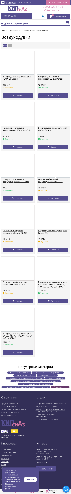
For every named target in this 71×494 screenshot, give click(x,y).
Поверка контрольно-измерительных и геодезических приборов (50, 410)
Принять (30, 479)
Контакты (5, 459)
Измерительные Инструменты (47, 372)
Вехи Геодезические (19, 372)
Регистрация (62, 2)
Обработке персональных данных (10, 486)
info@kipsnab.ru (45, 10)
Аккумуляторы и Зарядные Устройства (25, 378)
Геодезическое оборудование (47, 406)
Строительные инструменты (47, 419)
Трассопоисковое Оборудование (35, 384)
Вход (53, 2)
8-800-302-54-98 (42, 459)
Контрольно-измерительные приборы (51, 403)
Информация (6, 455)
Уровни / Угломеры (21, 381)
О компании (6, 449)
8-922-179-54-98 (42, 457)
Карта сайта (5, 437)
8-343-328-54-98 (53, 6)
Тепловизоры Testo (24, 375)
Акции (3, 465)
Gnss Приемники (55, 378)
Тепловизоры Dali (47, 375)
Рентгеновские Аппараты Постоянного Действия (26, 387)
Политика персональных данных (12, 436)
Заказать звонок (45, 468)
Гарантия (5, 462)
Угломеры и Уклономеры (47, 381)
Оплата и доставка (8, 452)
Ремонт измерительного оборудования (45, 415)
